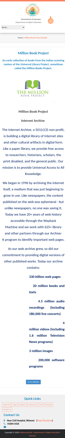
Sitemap (49, 405)
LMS (41, 405)
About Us (6, 405)
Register (22, 405)
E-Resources (32, 405)
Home (20, 38)
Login (15, 405)
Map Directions (44, 420)
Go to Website (33, 382)
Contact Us (7, 409)
